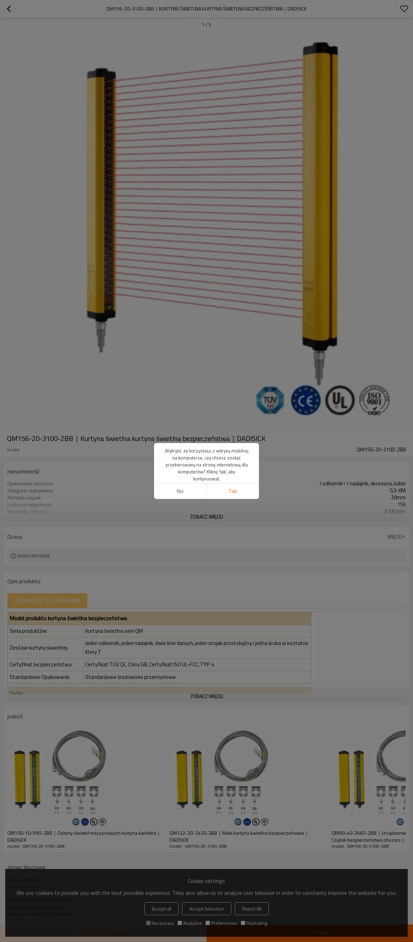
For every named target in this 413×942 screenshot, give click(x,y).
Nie (180, 491)
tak (233, 491)
